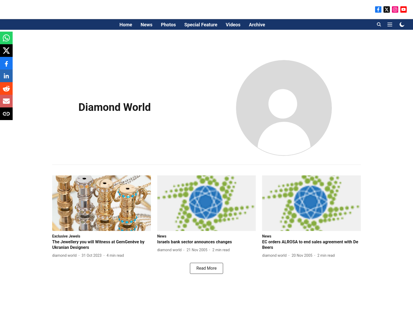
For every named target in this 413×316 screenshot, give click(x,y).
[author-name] (65, 255)
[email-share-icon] (6, 103)
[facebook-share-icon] (6, 65)
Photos (168, 24)
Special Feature (200, 24)
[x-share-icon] (6, 53)
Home (126, 24)
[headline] (101, 244)
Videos (233, 24)
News (147, 24)
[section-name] (66, 236)
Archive (257, 24)
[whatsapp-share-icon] (6, 40)
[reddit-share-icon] (6, 91)
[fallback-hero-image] (101, 203)
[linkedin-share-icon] (6, 78)
